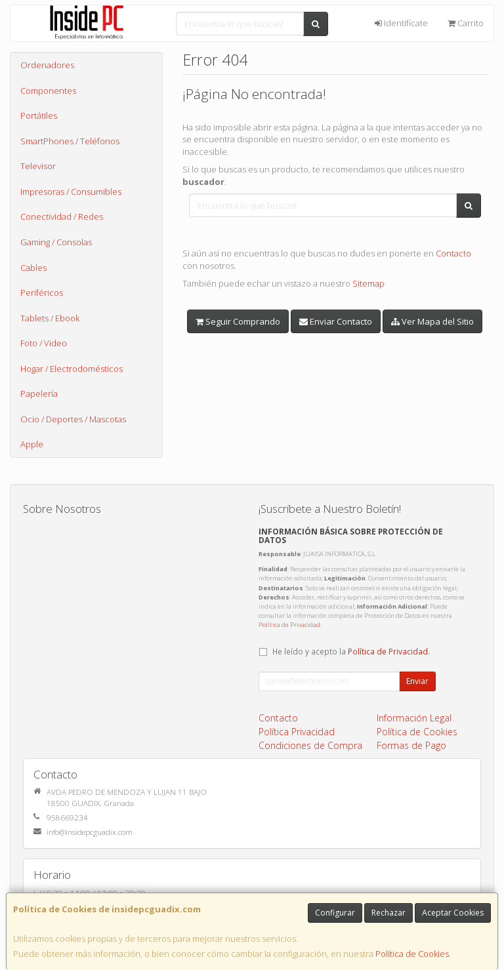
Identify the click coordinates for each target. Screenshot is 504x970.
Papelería (39, 393)
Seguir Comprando (238, 321)
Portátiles (38, 115)
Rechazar (388, 912)
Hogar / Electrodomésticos (71, 368)
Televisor (38, 166)
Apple (31, 444)
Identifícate (401, 23)
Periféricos (41, 292)
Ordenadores (47, 65)
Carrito (466, 23)
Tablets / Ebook (49, 318)
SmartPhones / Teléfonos (69, 141)
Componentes (48, 90)
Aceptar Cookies (453, 912)
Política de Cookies (412, 954)
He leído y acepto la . (351, 651)
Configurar (335, 912)
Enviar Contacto (335, 321)
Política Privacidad (297, 731)
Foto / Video (43, 343)
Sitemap (368, 283)
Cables (33, 267)
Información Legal (414, 718)
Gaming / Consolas (56, 242)
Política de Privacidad (289, 624)
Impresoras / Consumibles (70, 191)
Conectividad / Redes (61, 216)
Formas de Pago (411, 745)
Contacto (453, 253)
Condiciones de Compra (310, 745)
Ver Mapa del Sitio (432, 321)
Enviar (417, 681)
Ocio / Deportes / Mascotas (73, 419)
